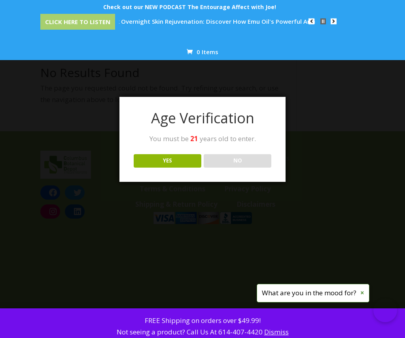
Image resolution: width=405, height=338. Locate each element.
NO (237, 160)
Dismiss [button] (276, 331)
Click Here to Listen (77, 22)
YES (167, 160)
